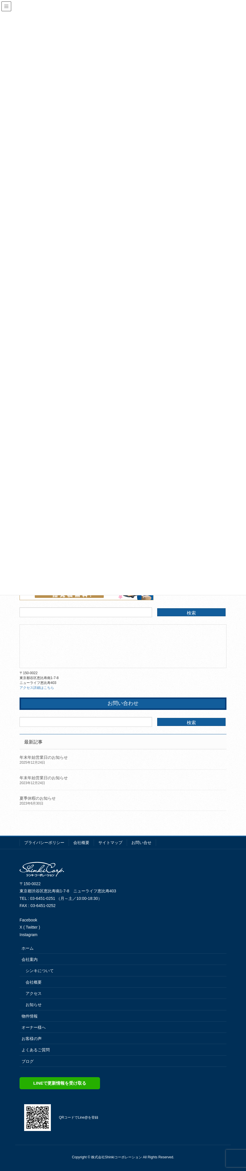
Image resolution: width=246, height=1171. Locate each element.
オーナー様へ (34, 1027)
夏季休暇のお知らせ (38, 798)
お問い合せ (141, 842)
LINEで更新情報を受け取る (60, 1083)
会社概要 (81, 842)
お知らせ (34, 1004)
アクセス (34, 993)
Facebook (28, 920)
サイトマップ (110, 842)
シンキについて (40, 970)
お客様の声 (32, 1038)
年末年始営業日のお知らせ (44, 757)
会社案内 (30, 959)
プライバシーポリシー (44, 842)
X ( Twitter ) (30, 927)
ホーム (28, 948)
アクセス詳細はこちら (37, 688)
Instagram (28, 934)
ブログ (28, 1061)
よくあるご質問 (36, 1050)
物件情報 (30, 1016)
